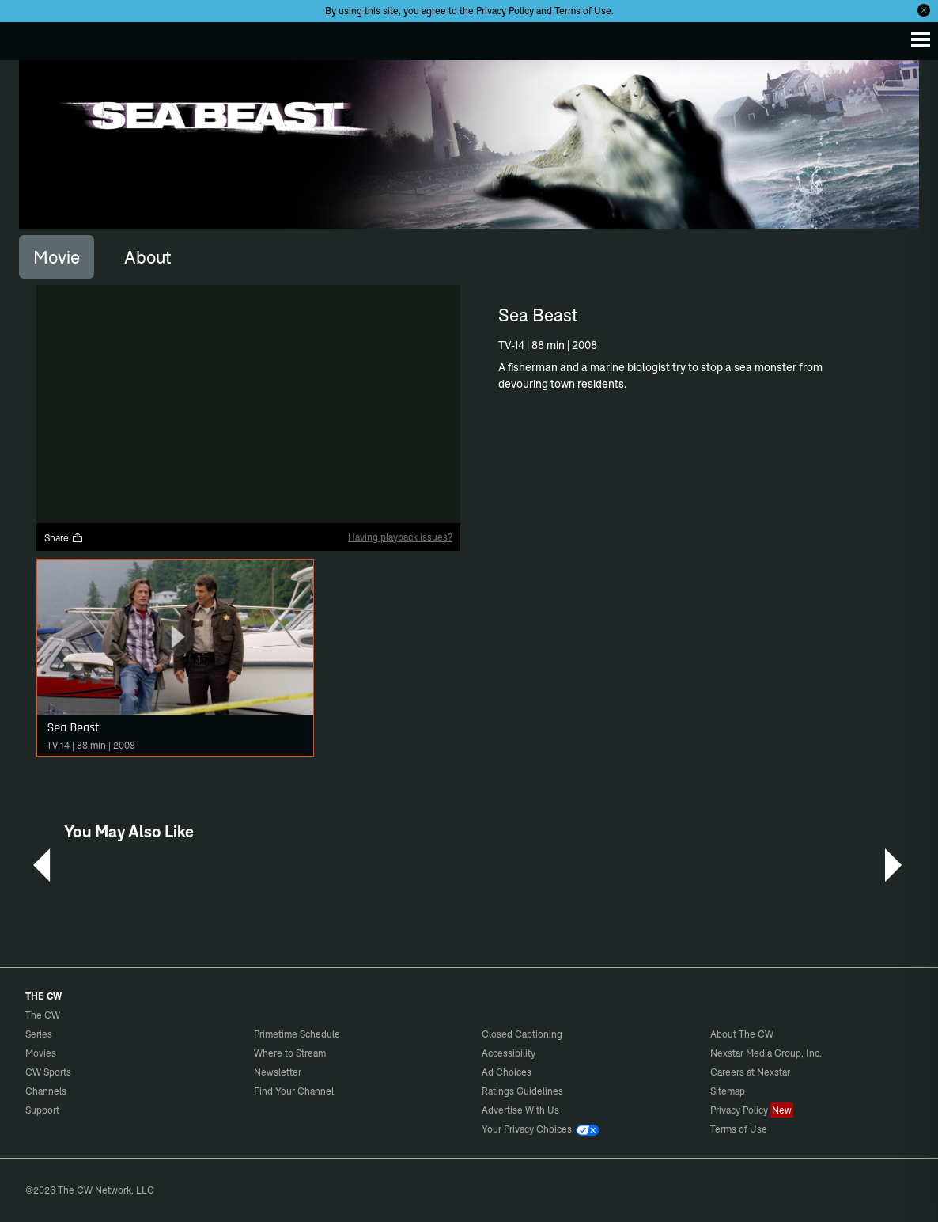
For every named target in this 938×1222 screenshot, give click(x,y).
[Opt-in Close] (923, 10)
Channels (45, 1091)
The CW (27, 37)
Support (42, 1110)
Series (38, 1034)
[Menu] (920, 39)
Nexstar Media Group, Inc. (766, 1053)
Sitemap (727, 1091)
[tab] (56, 256)
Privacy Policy (505, 11)
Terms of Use (582, 11)
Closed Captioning (522, 1034)
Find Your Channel (294, 1091)
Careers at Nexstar (750, 1072)
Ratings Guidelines (522, 1091)
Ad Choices (506, 1072)
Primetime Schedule (297, 1034)
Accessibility (508, 1053)
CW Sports (48, 1072)
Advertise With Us (520, 1110)
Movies (40, 1053)
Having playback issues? (400, 537)
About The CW (741, 1034)
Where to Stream (290, 1053)
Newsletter (277, 1072)
